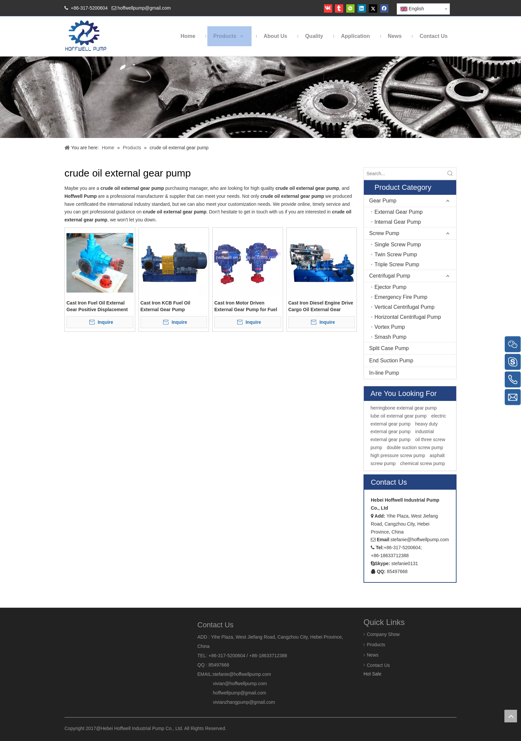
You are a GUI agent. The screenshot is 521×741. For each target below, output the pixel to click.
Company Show (383, 634)
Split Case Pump (389, 348)
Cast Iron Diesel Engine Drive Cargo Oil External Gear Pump (320, 306)
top (510, 716)
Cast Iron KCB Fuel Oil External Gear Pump (165, 306)
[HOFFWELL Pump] (86, 36)
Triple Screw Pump (396, 264)
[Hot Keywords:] (450, 174)
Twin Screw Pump (395, 254)
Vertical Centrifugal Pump (404, 307)
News (372, 655)
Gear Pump (382, 200)
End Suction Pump (391, 360)
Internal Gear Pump (397, 222)
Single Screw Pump (397, 244)
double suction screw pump (415, 447)
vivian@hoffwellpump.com (232, 683)
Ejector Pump (390, 287)
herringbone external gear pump (403, 408)
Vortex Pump (389, 327)
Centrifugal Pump (389, 276)
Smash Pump (390, 337)
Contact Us (378, 665)
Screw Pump (384, 233)
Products (376, 644)
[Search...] (404, 174)
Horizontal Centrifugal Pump (407, 317)
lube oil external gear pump (398, 416)
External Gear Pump (398, 212)
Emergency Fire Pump (400, 297)
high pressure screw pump (397, 455)
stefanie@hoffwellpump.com (242, 674)
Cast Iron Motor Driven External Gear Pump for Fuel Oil (245, 306)
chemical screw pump (422, 463)
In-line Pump (384, 373)
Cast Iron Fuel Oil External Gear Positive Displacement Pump (97, 306)
